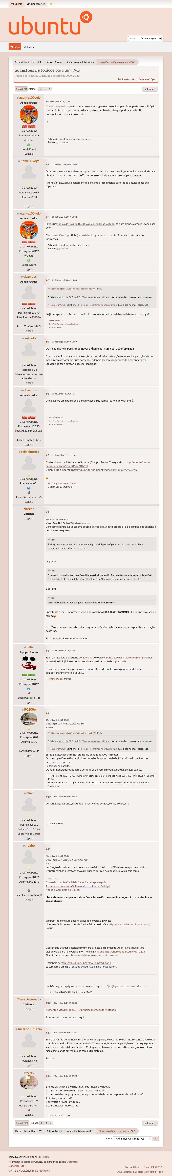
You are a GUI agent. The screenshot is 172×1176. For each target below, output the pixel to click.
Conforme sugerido (57, 106)
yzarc (30, 1072)
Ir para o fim (21, 89)
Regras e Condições (135, 1171)
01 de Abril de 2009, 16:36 (63, 394)
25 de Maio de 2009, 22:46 (65, 1003)
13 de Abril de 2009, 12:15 (63, 651)
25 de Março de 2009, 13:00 (64, 164)
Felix (30, 647)
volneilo (30, 338)
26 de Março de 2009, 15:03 (64, 342)
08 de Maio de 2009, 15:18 (65, 797)
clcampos (30, 276)
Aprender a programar (59, 678)
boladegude (85, 657)
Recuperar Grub (56, 235)
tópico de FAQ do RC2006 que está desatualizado (86, 223)
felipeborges (30, 452)
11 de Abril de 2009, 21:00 (57, 519)
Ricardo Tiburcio (30, 1029)
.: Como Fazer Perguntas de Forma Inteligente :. (63, 324)
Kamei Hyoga (29, 161)
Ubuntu (71, 1161)
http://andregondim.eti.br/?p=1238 (124, 951)
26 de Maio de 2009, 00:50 (65, 1033)
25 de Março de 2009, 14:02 (64, 217)
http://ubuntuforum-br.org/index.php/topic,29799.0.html (105, 469)
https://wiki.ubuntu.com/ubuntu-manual (94, 955)
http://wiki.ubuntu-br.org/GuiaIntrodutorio (86, 962)
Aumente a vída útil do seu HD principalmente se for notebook (81, 1009)
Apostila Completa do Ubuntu (63, 889)
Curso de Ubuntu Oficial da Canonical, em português (76, 882)
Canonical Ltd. (17, 1165)
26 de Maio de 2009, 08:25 (65, 1076)
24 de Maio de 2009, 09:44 (57, 856)
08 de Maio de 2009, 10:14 (57, 720)
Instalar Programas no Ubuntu (99, 235)
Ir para (108, 1138)
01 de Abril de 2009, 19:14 (63, 455)
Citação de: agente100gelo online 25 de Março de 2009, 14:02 (76, 288)
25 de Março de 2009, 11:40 (58, 101)
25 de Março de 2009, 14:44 (64, 280)
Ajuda (120, 1171)
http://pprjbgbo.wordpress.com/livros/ (123, 986)
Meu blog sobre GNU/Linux (62, 483)
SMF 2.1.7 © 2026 (19, 1170)
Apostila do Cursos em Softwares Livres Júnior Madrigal (78, 886)
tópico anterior (127, 79)
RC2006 (30, 709)
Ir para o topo (22, 1123)
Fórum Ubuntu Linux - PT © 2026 (144, 1167)
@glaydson (62, 142)
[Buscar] (142, 38)
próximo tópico (148, 79)
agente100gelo (30, 97)
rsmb (30, 793)
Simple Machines (40, 1170)
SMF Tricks (42, 1156)
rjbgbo (30, 845)
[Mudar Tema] (51, 4)
